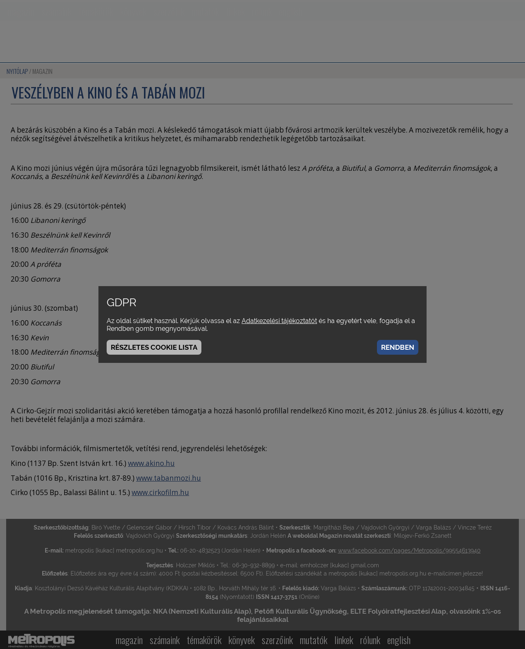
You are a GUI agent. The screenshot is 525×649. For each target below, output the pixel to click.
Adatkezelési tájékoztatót (279, 321)
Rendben (397, 347)
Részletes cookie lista (154, 347)
